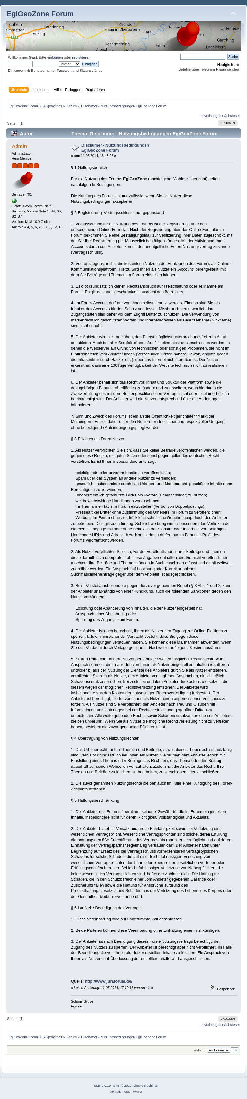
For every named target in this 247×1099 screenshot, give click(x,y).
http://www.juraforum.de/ (108, 981)
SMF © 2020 (122, 1085)
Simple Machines (145, 1085)
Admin (19, 146)
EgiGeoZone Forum (40, 14)
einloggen (55, 57)
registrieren (81, 57)
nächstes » (231, 116)
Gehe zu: (200, 1050)
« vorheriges (211, 116)
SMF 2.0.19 (102, 1085)
